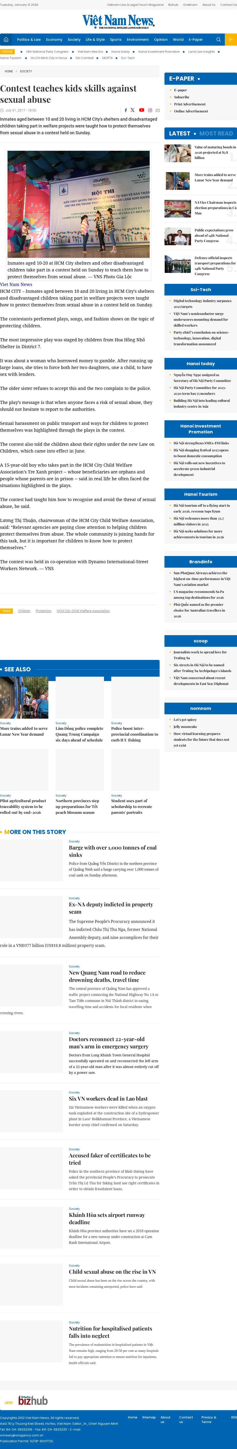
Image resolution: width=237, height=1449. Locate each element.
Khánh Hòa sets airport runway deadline (107, 1218)
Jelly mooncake (185, 726)
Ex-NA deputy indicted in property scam (111, 908)
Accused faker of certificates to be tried (110, 1159)
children (24, 611)
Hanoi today (120, 52)
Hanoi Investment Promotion (159, 52)
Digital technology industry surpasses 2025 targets (202, 303)
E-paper (181, 78)
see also (17, 669)
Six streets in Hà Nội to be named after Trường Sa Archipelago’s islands (202, 668)
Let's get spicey (185, 719)
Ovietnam (190, 5)
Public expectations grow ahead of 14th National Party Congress (214, 235)
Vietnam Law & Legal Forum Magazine (135, 5)
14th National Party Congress (47, 52)
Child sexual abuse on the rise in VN (112, 1271)
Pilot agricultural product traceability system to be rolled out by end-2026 (23, 806)
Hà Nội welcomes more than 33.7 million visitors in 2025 (199, 521)
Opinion (161, 39)
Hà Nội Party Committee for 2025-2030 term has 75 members (200, 390)
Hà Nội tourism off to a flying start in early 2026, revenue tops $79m (202, 508)
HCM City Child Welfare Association (83, 611)
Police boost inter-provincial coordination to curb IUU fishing (134, 734)
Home (9, 71)
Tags (6, 611)
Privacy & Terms (208, 1419)
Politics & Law (29, 39)
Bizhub (173, 5)
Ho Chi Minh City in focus (49, 58)
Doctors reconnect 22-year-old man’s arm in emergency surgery (108, 1042)
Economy (54, 39)
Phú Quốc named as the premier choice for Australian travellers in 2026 (199, 610)
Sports (116, 39)
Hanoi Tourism (11, 58)
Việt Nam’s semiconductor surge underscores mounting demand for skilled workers (201, 319)
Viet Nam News (16, 284)
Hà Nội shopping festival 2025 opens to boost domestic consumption (201, 453)
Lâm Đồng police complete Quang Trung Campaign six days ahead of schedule (79, 734)
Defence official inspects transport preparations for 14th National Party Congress (215, 265)
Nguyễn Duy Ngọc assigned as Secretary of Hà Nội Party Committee (202, 377)
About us (165, 1419)
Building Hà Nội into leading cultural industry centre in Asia (202, 403)
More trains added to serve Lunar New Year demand (24, 731)
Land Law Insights (201, 52)
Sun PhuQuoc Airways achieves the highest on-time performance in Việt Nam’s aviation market (202, 579)
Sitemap (149, 1417)
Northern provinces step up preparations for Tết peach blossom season (77, 806)
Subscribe (181, 97)
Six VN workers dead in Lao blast (108, 1098)
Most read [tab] (216, 133)
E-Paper (196, 39)
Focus (7, 52)
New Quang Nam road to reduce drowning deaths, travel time (107, 976)
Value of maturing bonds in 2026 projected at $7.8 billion (215, 152)
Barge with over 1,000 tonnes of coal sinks (113, 851)
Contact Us (228, 5)
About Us (208, 5)
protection (44, 611)
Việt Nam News (118, 22)
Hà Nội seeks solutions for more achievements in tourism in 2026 (199, 534)
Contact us (186, 1419)
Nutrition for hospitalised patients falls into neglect (110, 1332)
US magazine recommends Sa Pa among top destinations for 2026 (199, 594)
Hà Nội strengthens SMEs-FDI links (201, 443)
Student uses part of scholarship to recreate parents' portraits (131, 806)
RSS (234, 1417)
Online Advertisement (191, 111)
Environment (138, 39)
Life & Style (95, 39)
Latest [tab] (179, 133)
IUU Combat (85, 58)
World (178, 39)
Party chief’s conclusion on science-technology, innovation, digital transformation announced (202, 338)
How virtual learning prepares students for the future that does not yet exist (201, 739)
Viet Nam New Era (90, 52)
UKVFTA (107, 58)
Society (74, 39)
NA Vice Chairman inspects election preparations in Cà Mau (216, 207)
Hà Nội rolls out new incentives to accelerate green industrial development (199, 469)
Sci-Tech (128, 58)
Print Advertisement (190, 104)
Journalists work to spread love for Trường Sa (200, 655)
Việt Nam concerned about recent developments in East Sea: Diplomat (201, 680)
